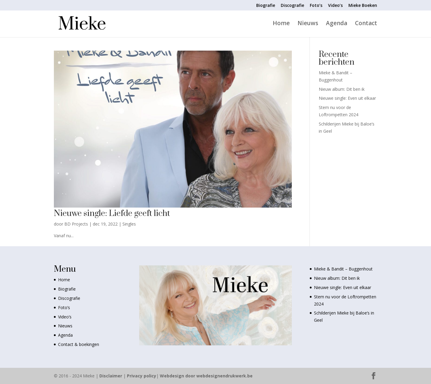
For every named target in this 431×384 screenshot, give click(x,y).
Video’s (335, 5)
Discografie (292, 5)
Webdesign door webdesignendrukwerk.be (206, 376)
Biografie (265, 5)
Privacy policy (141, 376)
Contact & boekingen (78, 344)
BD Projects (76, 224)
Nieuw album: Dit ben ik (342, 89)
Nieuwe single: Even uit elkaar (347, 98)
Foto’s (316, 5)
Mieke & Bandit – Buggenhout (343, 269)
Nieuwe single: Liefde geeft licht (112, 213)
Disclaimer (110, 376)
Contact (366, 24)
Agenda (336, 24)
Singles (129, 224)
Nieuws (308, 24)
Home (281, 24)
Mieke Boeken (362, 5)
